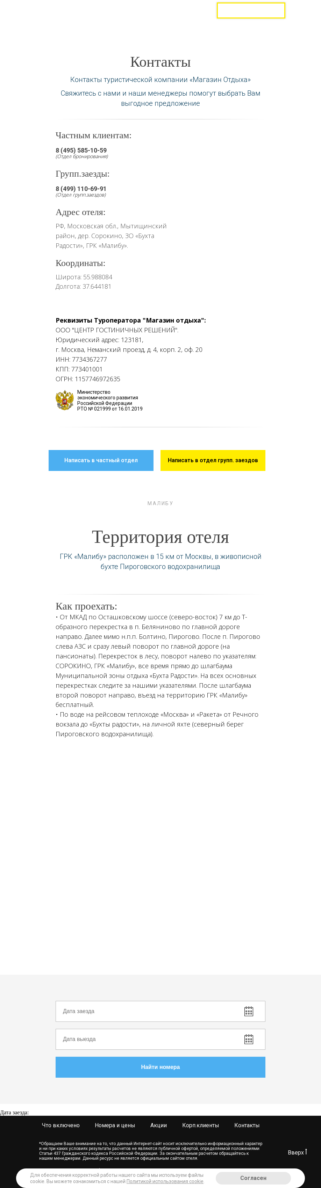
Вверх (297, 1152)
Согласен (253, 1178)
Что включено (61, 1125)
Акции (158, 1125)
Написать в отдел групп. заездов (216, 460)
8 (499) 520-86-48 (181, 6)
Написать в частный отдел (109, 460)
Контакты (247, 1125)
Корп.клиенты (200, 1125)
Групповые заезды (251, 10)
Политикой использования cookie (165, 1181)
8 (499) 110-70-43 (181, 13)
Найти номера (203, 1067)
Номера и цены (115, 1125)
